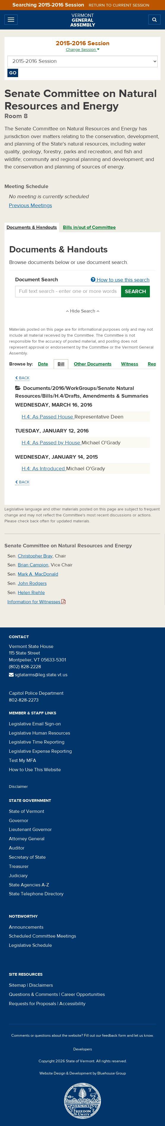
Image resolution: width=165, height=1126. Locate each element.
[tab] (32, 227)
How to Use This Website (35, 770)
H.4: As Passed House (48, 416)
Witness (129, 364)
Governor (18, 821)
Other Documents (93, 364)
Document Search (82, 280)
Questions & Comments (33, 994)
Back (22, 378)
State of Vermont (26, 811)
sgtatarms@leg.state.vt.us (38, 675)
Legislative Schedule (30, 945)
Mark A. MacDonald (38, 574)
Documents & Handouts (32, 227)
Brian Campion (33, 565)
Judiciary (18, 876)
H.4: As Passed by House (52, 442)
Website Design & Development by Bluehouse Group (82, 1073)
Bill (61, 364)
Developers (82, 1049)
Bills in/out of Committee (89, 227)
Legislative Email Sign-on (35, 724)
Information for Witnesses (36, 602)
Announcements (26, 927)
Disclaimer (18, 786)
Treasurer (18, 866)
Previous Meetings (30, 205)
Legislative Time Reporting (36, 742)
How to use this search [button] (120, 280)
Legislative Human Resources (39, 733)
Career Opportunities (83, 994)
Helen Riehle (31, 593)
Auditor (16, 848)
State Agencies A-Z (29, 885)
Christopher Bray (35, 556)
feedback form (114, 1035)
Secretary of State (27, 857)
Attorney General (27, 839)
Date (43, 364)
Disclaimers (41, 985)
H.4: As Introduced (44, 468)
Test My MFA (22, 760)
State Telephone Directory (36, 894)
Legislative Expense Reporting (40, 751)
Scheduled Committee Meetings (42, 936)
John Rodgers (32, 583)
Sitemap (17, 985)
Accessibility (72, 1004)
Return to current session (119, 5)
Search (135, 291)
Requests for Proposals (32, 1004)
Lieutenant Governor (30, 830)
